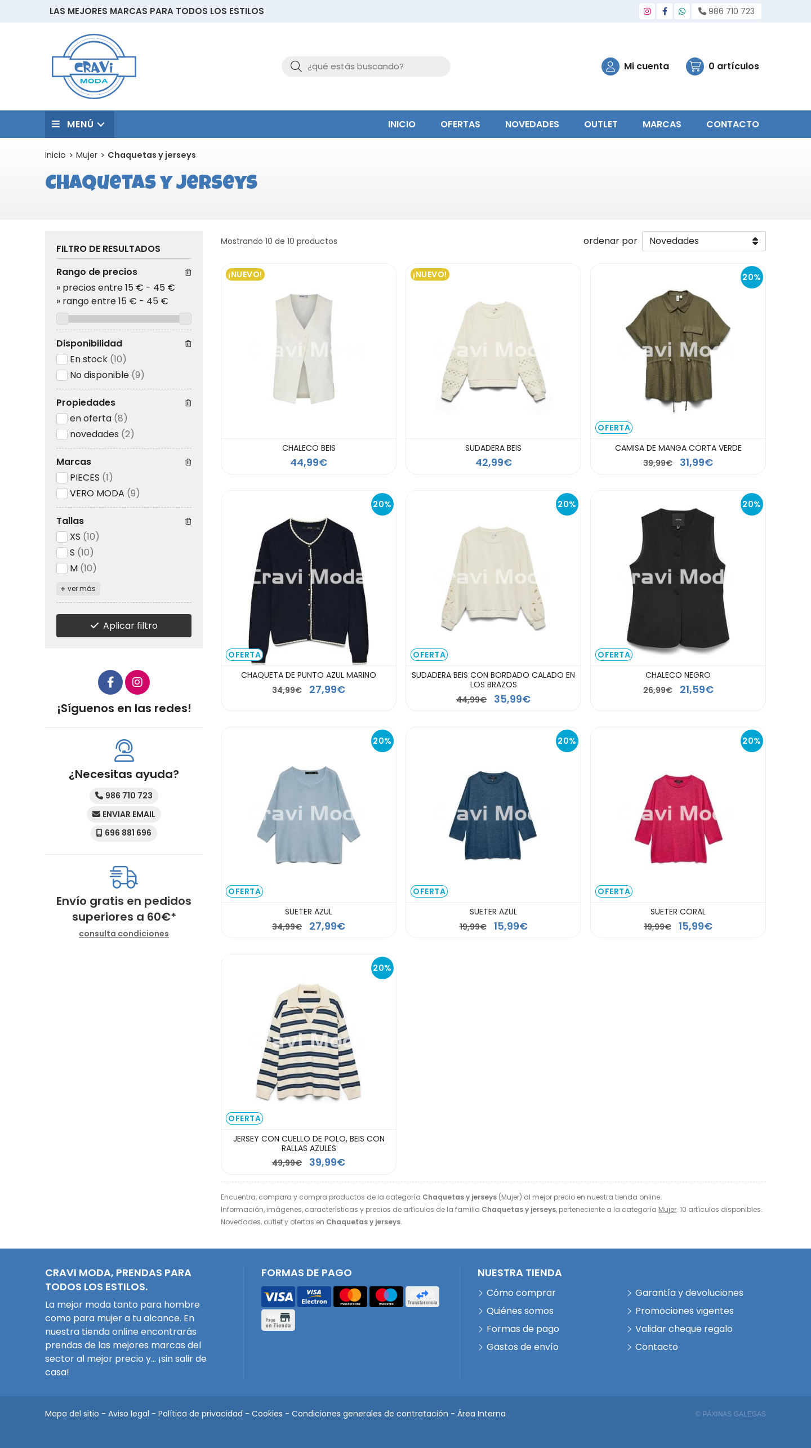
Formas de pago (523, 1328)
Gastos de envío (523, 1346)
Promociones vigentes (684, 1310)
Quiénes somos (520, 1310)
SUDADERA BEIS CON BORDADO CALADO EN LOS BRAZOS (493, 679)
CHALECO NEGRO (678, 675)
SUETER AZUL (308, 911)
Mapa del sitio (72, 1413)
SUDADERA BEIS (493, 448)
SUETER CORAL (678, 911)
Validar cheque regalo (684, 1328)
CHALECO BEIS (309, 448)
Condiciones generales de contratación (370, 1413)
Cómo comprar (521, 1292)
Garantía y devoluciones (689, 1292)
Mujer (667, 1209)
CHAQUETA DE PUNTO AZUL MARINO (308, 675)
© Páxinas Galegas (731, 1414)
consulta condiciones (124, 934)
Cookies (267, 1413)
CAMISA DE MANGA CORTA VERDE (678, 448)
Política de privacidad (200, 1413)
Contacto (656, 1346)
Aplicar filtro (130, 625)
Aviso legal (128, 1413)
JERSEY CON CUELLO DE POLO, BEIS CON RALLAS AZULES (309, 1143)
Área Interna (481, 1413)
